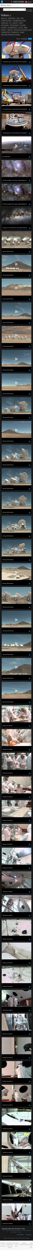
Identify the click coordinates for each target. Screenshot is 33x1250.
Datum (29, 38)
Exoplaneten (4, 25)
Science (15, 1)
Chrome (7, 360)
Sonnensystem (5, 32)
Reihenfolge (24, 38)
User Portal (21, 1)
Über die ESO (11, 18)
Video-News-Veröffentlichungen (10, 34)
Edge (6, 362)
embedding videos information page (10, 314)
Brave (6, 359)
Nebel (25, 27)
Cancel (13, 407)
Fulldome (22, 25)
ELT (10, 23)
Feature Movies (14, 25)
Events (21, 23)
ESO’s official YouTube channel (11, 305)
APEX (22, 18)
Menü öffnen (6, 5)
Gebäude (9, 30)
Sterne (22, 32)
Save (5, 407)
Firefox (6, 364)
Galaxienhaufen (12, 27)
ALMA (18, 18)
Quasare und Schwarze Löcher (22, 30)
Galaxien (3, 27)
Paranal (3, 30)
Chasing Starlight (6, 20)
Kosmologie (4, 23)
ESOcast (15, 23)
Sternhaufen (15, 32)
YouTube (4, 303)
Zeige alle (4, 18)
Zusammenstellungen (19, 20)
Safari (6, 365)
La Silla (20, 27)
